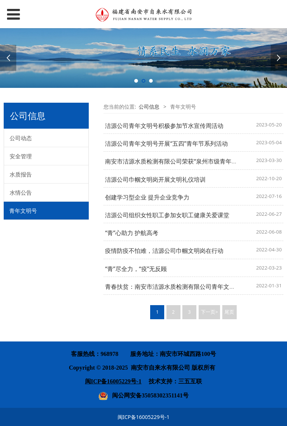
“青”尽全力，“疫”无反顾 (136, 269)
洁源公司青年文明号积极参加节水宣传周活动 (164, 126)
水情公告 (21, 192)
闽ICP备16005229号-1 (144, 416)
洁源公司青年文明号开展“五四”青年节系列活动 (166, 143)
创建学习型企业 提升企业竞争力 (147, 197)
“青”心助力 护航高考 (131, 233)
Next (279, 58)
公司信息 (149, 106)
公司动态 (21, 138)
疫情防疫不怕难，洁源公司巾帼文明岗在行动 (164, 251)
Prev (8, 58)
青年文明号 (23, 210)
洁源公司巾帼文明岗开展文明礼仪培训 (155, 179)
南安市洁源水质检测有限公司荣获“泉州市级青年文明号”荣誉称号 (190, 161)
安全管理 (21, 156)
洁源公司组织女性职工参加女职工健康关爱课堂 (167, 215)
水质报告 (21, 174)
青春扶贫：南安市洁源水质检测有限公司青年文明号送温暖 (182, 287)
